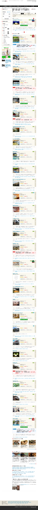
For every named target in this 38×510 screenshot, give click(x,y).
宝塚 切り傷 (16, 296)
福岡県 (28, 501)
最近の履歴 (34, 0)
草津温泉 (9, 502)
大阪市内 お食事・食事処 (29, 76)
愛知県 (26, 501)
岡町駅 (17, 297)
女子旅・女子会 (31, 472)
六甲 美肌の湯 (23, 348)
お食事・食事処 (14, 472)
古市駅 (20, 136)
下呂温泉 (18, 502)
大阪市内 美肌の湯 (26, 176)
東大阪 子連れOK (26, 378)
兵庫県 (15, 501)
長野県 (24, 501)
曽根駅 (15, 297)
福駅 (17, 190)
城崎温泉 (15, 502)
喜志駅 (15, 136)
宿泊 (34, 471)
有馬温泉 (13, 502)
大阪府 (20, 501)
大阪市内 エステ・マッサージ (24, 76)
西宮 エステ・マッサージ (22, 228)
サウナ (13, 471)
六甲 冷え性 (26, 360)
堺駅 (15, 30)
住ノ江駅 (20, 51)
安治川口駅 (18, 94)
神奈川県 (9, 501)
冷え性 (29, 472)
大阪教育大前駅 (16, 203)
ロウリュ (13, 473)
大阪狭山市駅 (19, 64)
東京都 (18, 501)
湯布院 (27, 502)
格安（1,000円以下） (22, 471)
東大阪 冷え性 (19, 378)
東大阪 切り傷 (16, 378)
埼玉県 (11, 501)
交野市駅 (31, 378)
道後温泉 (23, 502)
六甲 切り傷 (26, 348)
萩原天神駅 (16, 64)
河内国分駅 (16, 271)
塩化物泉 (25, 473)
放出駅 (21, 149)
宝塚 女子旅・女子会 (22, 296)
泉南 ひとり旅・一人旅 (17, 391)
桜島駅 (30, 124)
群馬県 (17, 501)
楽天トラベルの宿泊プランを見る (24, 25)
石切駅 (17, 336)
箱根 (10, 502)
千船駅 (15, 190)
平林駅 (15, 51)
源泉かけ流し (21, 473)
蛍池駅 (33, 296)
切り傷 (19, 473)
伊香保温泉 (20, 502)
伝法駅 (28, 124)
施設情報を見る (23, 41)
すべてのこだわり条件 (6, 44)
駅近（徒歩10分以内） (16, 471)
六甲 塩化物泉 (20, 348)
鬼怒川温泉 (30, 502)
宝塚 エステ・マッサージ (27, 296)
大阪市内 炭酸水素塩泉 (17, 176)
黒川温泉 (25, 502)
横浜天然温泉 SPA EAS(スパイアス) (25, 484)
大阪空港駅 (31, 296)
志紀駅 (15, 108)
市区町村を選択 (7, 18)
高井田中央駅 (16, 149)
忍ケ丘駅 (20, 336)
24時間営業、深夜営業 (7, 37)
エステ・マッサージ (23, 472)
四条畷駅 (16, 336)
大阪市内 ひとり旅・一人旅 (17, 76)
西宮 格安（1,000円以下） (32, 228)
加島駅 (21, 229)
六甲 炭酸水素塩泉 (17, 348)
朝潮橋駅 (16, 94)
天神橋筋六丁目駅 (33, 176)
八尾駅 (17, 108)
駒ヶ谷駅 (19, 203)
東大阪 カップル (22, 378)
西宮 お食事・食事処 (27, 228)
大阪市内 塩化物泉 (22, 176)
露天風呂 (30, 471)
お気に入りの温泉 (29, 0)
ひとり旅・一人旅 (27, 471)
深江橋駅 (19, 149)
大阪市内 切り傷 (29, 176)
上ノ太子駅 (18, 136)
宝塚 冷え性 (19, 296)
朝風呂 (15, 473)
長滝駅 (34, 391)
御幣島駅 (19, 190)
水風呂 (32, 471)
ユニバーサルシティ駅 (25, 124)
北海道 (22, 501)
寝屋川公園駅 (34, 378)
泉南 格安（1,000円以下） (27, 391)
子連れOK (19, 472)
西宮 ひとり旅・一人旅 (17, 228)
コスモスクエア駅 (17, 284)
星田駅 (29, 378)
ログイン (33, 1)
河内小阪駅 (16, 164)
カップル (27, 472)
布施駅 (22, 149)
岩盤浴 (17, 473)
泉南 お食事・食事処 (22, 391)
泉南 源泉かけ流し (32, 391)
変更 (9, 16)
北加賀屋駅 (18, 51)
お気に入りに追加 (29, 41)
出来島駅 (16, 229)
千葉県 (13, 501)
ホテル (17, 472)
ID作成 (35, 1)
